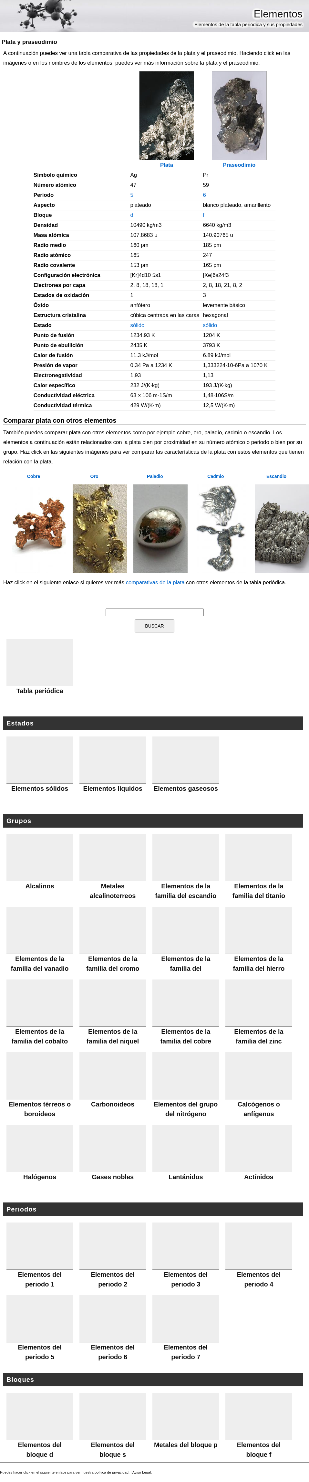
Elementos (278, 14)
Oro (94, 476)
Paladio (155, 476)
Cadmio (215, 476)
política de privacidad (112, 1472)
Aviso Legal (141, 1472)
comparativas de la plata (155, 582)
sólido (137, 325)
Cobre (33, 476)
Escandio (276, 476)
